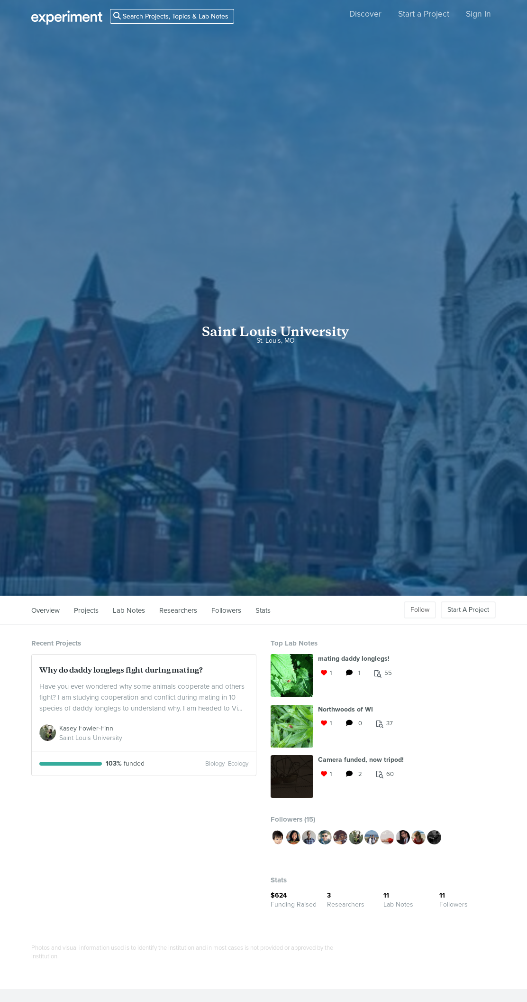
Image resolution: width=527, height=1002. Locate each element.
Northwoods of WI (345, 709)
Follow (419, 610)
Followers (226, 610)
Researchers (178, 610)
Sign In (478, 14)
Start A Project (468, 610)
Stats (263, 610)
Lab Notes (129, 610)
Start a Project (423, 14)
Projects (86, 610)
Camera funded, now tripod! (361, 760)
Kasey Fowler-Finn (86, 728)
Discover (365, 14)
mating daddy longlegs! (354, 659)
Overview (45, 610)
